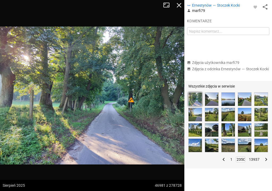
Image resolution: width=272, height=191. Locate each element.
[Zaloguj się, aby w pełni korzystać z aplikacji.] (255, 7)
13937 (254, 159)
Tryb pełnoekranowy (168, 5)
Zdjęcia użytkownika (213, 62)
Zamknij (179, 5)
